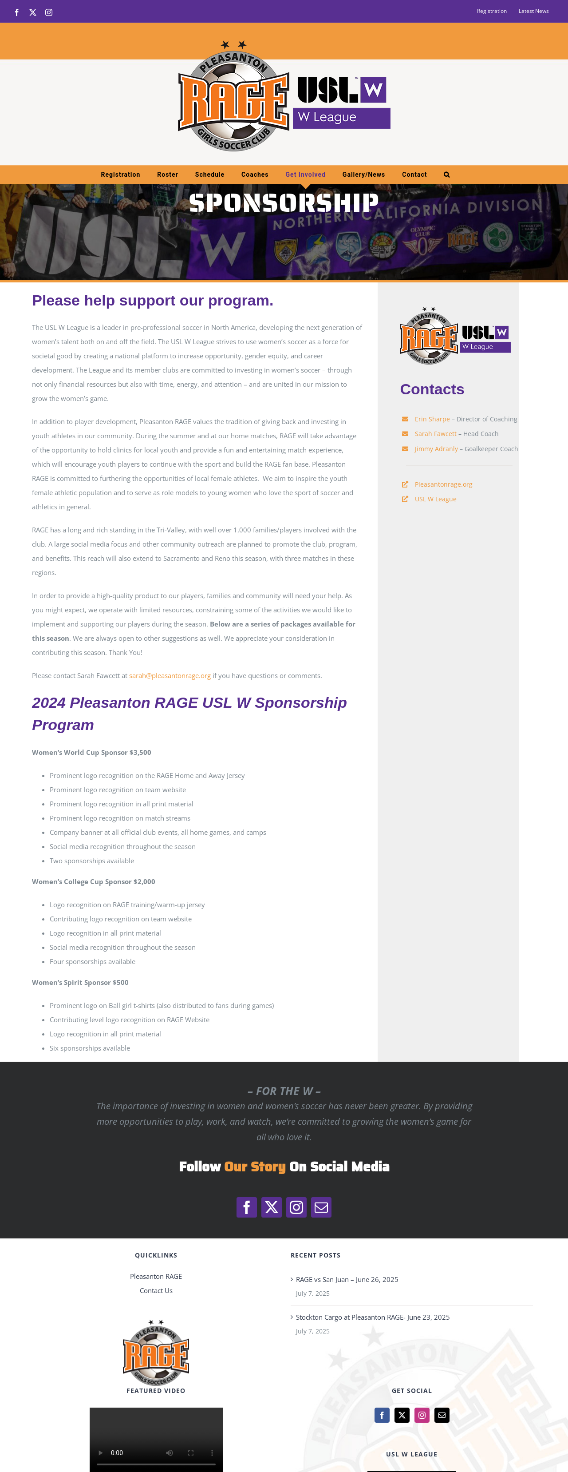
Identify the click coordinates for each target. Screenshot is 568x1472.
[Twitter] (402, 1415)
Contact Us (156, 1290)
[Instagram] (422, 1415)
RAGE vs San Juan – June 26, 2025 (347, 1279)
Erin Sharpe (432, 419)
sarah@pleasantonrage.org (170, 675)
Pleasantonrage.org (444, 484)
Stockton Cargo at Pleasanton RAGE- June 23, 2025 (373, 1317)
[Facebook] (382, 1415)
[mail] (321, 1207)
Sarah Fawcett (436, 433)
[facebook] (247, 1207)
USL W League (436, 499)
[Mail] (442, 1415)
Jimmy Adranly (436, 448)
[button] (447, 174)
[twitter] (271, 1207)
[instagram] (296, 1207)
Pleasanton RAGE (156, 1276)
